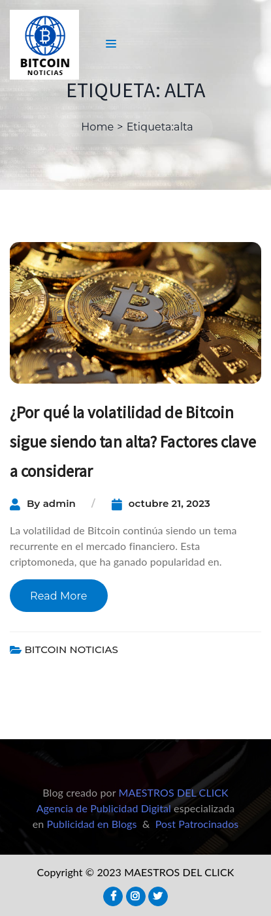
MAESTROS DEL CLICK (174, 792)
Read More (59, 596)
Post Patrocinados (197, 823)
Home (97, 127)
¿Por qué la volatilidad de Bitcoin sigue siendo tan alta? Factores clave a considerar (133, 441)
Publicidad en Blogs (91, 823)
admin (59, 503)
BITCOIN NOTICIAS (71, 649)
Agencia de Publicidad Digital (104, 808)
